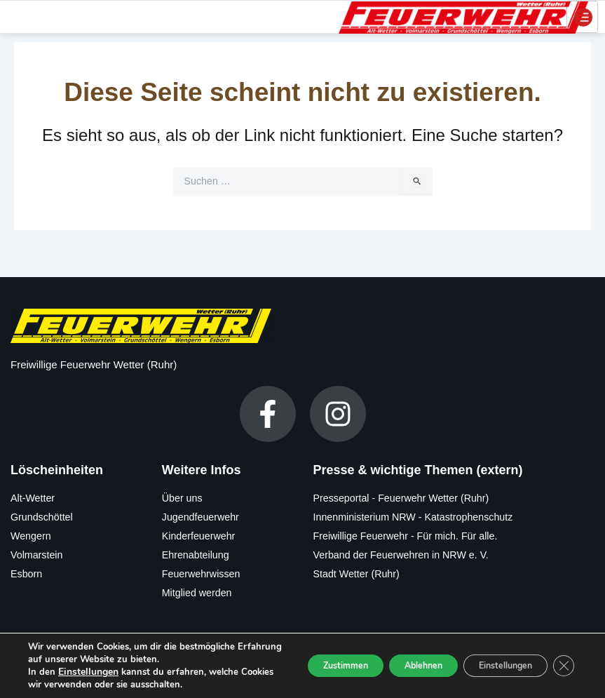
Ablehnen (393, 652)
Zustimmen (300, 652)
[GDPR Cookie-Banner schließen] (561, 653)
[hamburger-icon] (582, 16)
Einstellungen (87, 659)
